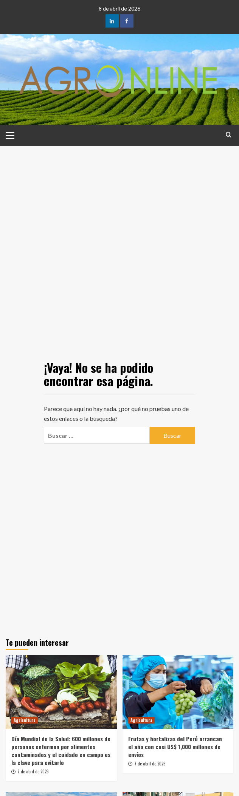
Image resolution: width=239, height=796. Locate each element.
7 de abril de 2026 (33, 771)
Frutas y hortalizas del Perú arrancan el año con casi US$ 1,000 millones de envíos (175, 746)
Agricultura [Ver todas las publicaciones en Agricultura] (25, 720)
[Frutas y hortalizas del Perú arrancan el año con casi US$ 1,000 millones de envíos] (178, 692)
